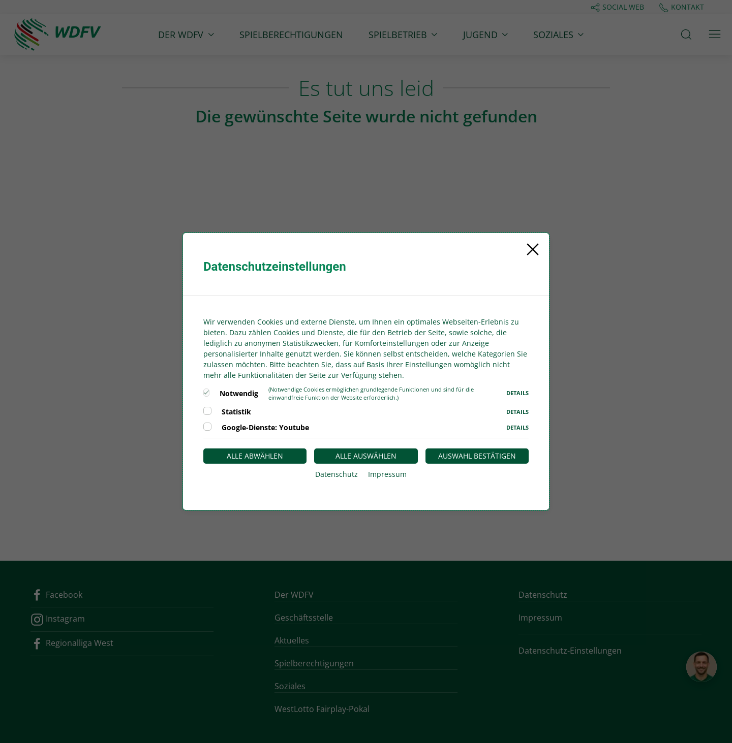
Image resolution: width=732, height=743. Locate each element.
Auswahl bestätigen (477, 456)
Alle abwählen (255, 456)
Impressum (387, 474)
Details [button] (517, 393)
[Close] (533, 249)
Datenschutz (336, 474)
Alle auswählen (366, 456)
